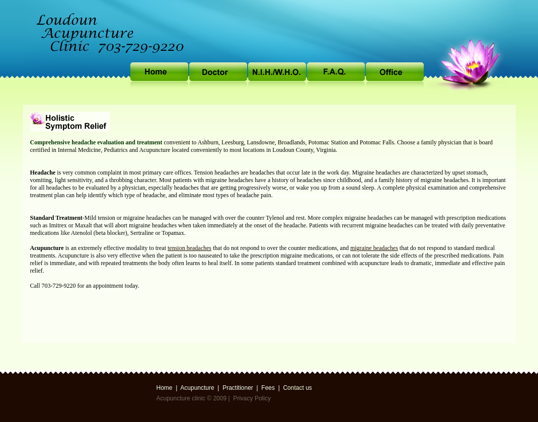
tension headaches (189, 247)
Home (165, 387)
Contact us (297, 387)
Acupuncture (197, 387)
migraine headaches (374, 247)
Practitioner (237, 387)
